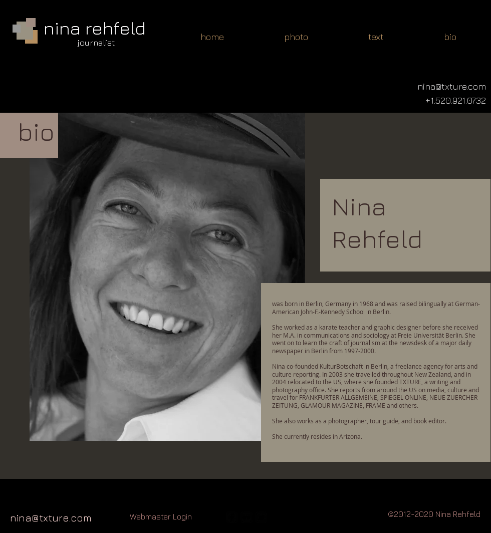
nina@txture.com (51, 517)
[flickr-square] (246, 517)
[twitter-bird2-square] (261, 517)
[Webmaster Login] (161, 516)
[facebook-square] (232, 517)
